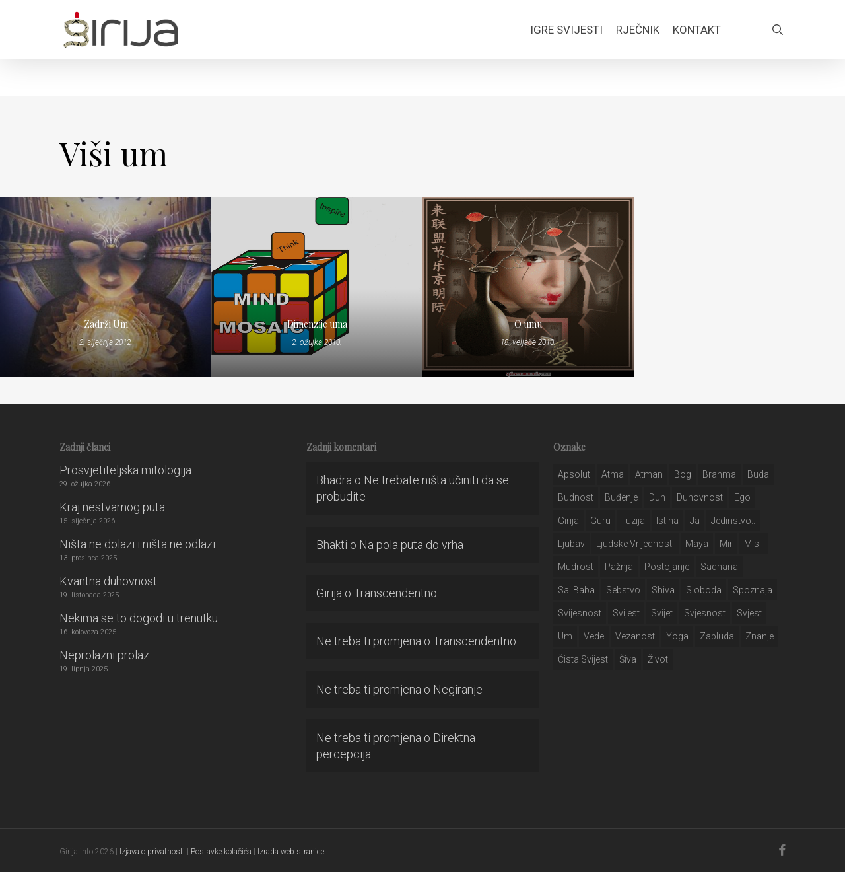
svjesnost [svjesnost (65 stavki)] (705, 613)
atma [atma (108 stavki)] (612, 474)
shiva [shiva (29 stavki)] (663, 590)
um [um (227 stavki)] (565, 636)
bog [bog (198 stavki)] (682, 474)
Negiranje (458, 689)
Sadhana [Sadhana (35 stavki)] (719, 567)
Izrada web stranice (290, 851)
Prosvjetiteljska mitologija (125, 470)
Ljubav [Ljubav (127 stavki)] (571, 543)
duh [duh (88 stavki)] (657, 497)
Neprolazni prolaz (104, 655)
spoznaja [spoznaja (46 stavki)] (752, 590)
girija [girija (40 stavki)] (568, 520)
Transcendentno (395, 593)
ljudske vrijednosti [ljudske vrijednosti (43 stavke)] (635, 543)
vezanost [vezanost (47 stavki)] (635, 636)
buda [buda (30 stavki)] (758, 474)
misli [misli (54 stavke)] (753, 543)
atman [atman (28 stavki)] (649, 474)
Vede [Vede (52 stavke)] (594, 636)
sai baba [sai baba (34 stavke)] (576, 590)
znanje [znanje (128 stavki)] (759, 636)
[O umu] (528, 287)
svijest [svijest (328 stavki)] (626, 613)
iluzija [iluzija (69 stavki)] (633, 520)
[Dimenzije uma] (316, 287)
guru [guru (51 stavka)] (600, 520)
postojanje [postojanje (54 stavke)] (666, 567)
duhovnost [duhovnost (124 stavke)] (700, 497)
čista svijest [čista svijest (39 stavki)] (583, 659)
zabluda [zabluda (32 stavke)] (717, 636)
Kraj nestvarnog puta (112, 507)
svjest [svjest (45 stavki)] (749, 613)
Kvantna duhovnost (108, 581)
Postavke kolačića (221, 851)
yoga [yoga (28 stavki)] (677, 636)
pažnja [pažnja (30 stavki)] (619, 567)
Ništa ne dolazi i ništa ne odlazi (137, 544)
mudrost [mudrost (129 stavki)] (575, 567)
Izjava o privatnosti (152, 851)
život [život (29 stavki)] (658, 659)
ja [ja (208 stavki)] (695, 520)
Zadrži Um (106, 324)
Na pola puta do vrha (411, 545)
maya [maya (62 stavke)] (696, 543)
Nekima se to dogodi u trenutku (138, 618)
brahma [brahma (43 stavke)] (719, 474)
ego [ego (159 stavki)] (742, 497)
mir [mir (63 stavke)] (726, 543)
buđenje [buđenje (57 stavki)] (621, 497)
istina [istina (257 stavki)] (667, 520)
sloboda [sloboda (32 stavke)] (704, 590)
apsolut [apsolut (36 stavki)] (574, 474)
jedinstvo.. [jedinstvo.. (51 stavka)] (733, 520)
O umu (528, 324)
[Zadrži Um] (105, 287)
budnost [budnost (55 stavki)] (575, 497)
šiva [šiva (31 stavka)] (627, 659)
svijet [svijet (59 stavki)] (662, 613)
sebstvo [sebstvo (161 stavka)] (623, 590)
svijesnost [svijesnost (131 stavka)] (579, 613)
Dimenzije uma (317, 324)
